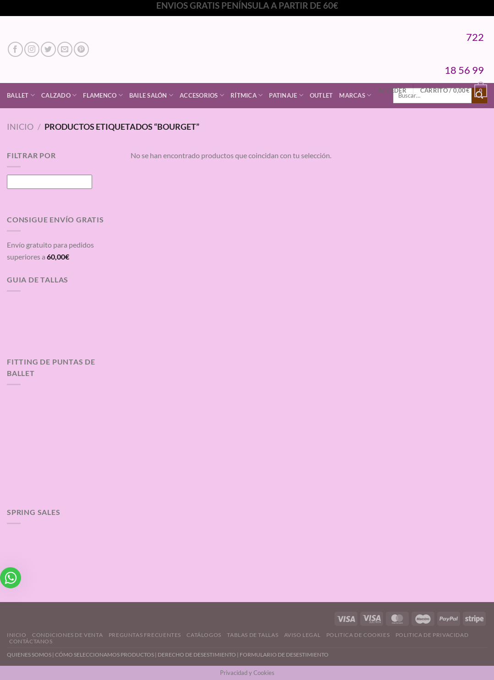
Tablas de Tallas (252, 634)
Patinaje (286, 95)
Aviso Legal (302, 634)
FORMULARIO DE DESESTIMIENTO (284, 654)
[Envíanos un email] (64, 49)
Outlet (321, 95)
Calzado (59, 95)
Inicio (20, 127)
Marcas (355, 95)
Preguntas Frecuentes (145, 634)
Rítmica (247, 95)
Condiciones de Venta (67, 634)
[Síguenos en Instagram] (31, 49)
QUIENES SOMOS (29, 654)
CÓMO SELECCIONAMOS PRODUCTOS (104, 654)
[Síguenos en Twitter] (48, 49)
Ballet (21, 95)
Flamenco (103, 95)
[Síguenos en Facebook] (15, 49)
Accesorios (202, 95)
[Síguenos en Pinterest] (81, 49)
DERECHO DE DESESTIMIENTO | (199, 654)
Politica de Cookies (358, 634)
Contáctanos (31, 641)
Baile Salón (151, 95)
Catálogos (204, 634)
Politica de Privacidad (431, 634)
